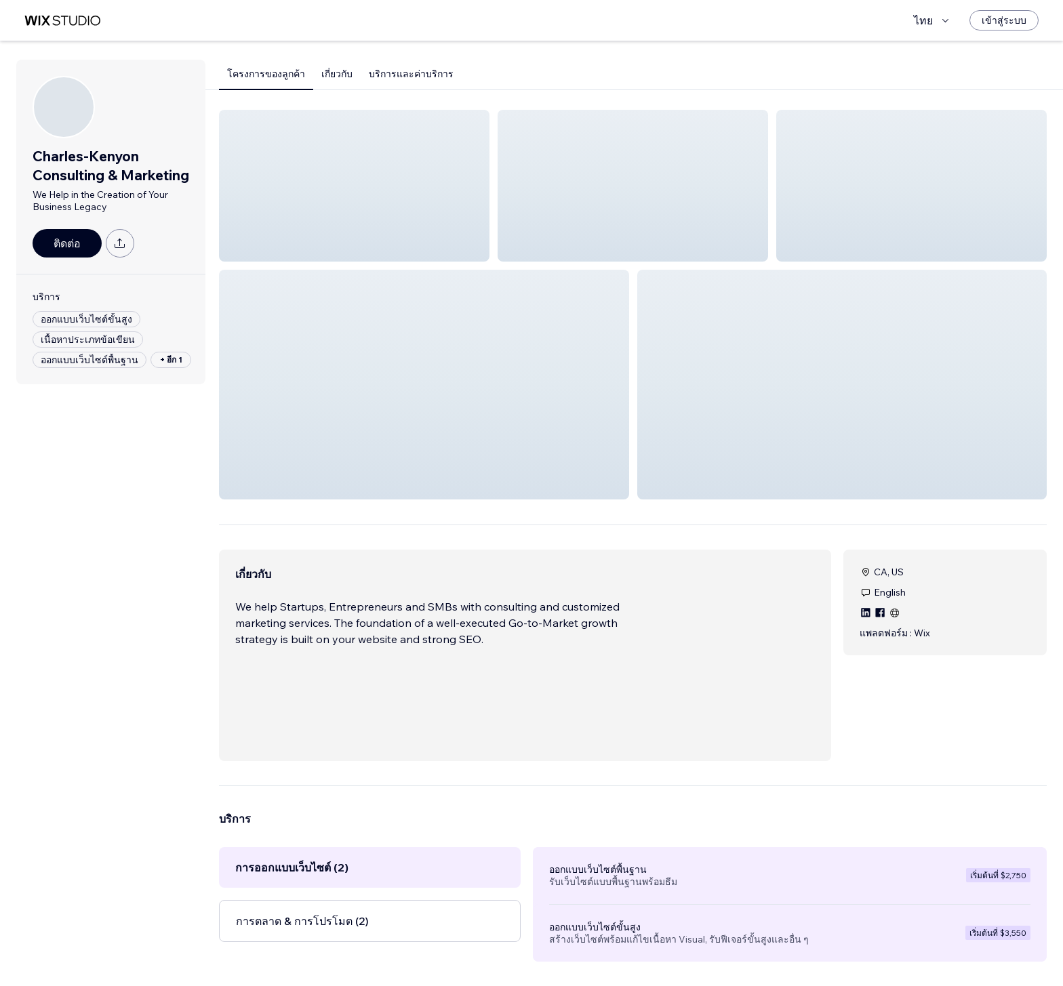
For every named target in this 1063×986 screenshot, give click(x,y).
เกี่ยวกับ (337, 74)
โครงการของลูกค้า (266, 74)
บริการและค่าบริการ (411, 74)
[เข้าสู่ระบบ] (1004, 20)
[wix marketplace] (62, 20)
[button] (354, 186)
